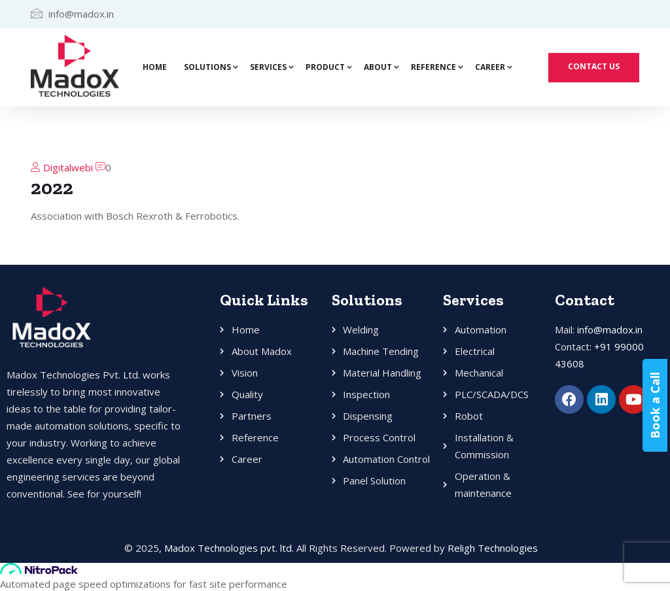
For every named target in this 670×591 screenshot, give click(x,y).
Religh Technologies (493, 547)
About (378, 67)
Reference (433, 67)
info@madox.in (610, 329)
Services (268, 67)
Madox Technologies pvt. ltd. (229, 547)
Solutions (207, 67)
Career (490, 67)
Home (155, 67)
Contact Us (594, 66)
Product (325, 67)
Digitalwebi (68, 167)
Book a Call (657, 405)
